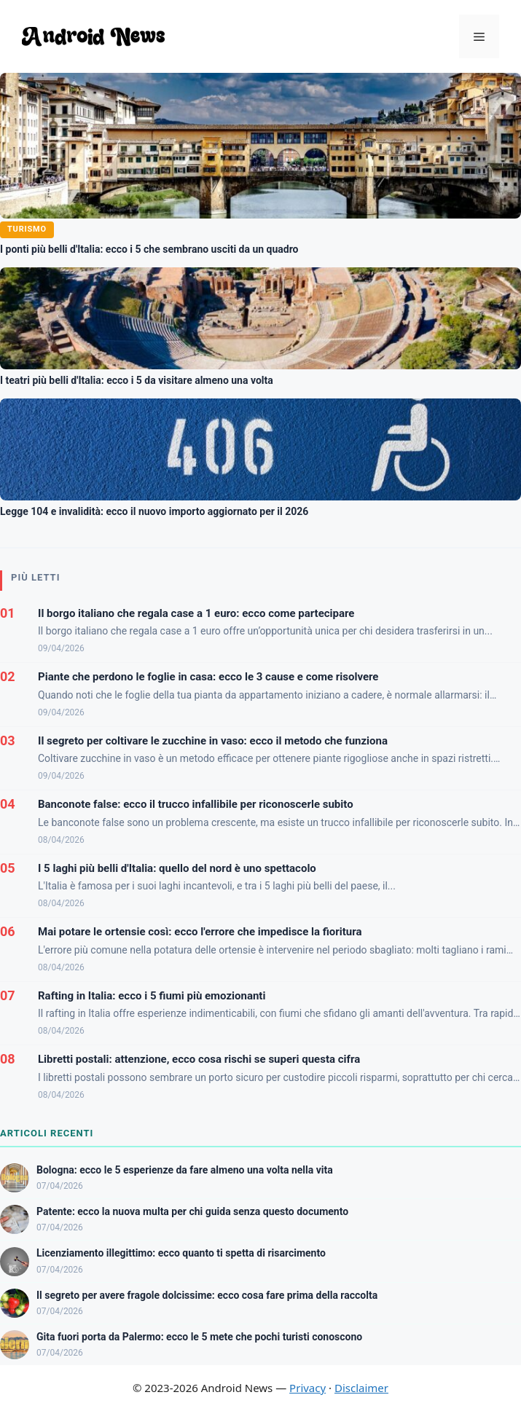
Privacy (307, 1387)
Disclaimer (361, 1387)
